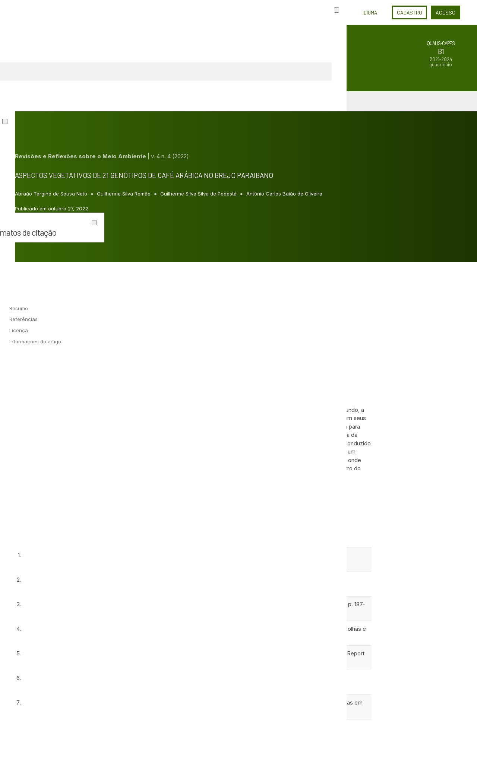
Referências (23, 319)
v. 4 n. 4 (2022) (170, 156)
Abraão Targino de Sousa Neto (52, 194)
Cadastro (409, 12)
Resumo (18, 308)
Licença (18, 330)
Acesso (445, 12)
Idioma (370, 13)
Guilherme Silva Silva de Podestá (199, 194)
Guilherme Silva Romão (124, 194)
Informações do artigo (35, 341)
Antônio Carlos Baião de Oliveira (284, 194)
